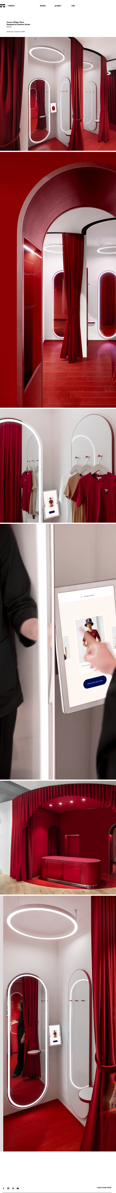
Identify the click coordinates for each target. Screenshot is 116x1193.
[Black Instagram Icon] (8, 1188)
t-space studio (102, 1187)
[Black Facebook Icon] (3, 1188)
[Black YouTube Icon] (18, 1188)
